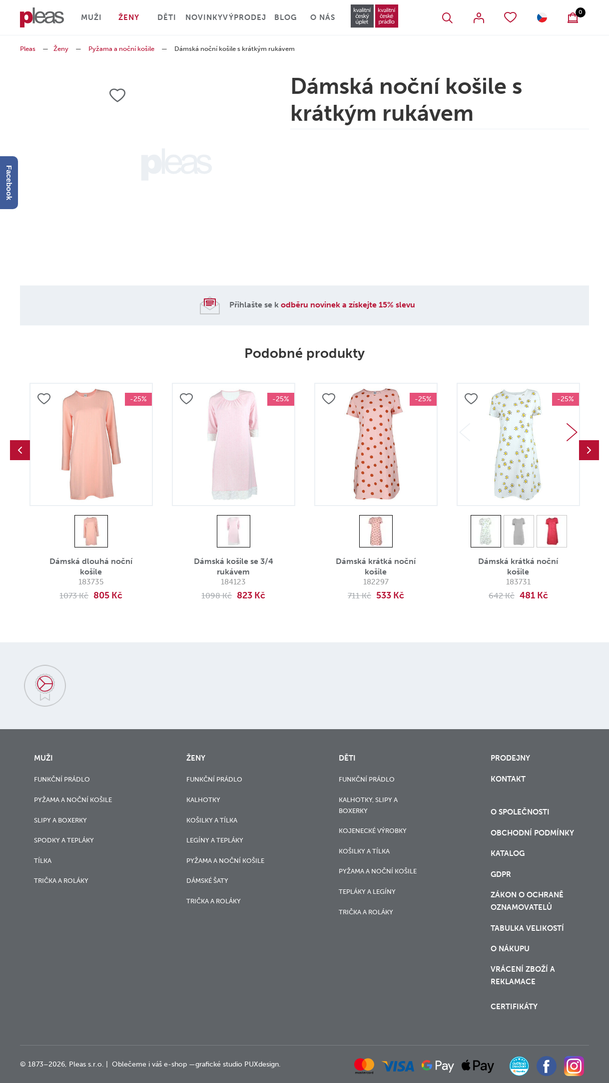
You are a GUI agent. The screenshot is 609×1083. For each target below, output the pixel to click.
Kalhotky (203, 800)
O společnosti (521, 812)
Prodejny (510, 758)
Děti (166, 17)
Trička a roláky (61, 880)
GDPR (501, 874)
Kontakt (508, 779)
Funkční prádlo (62, 779)
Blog (285, 17)
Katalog (509, 853)
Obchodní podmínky (532, 832)
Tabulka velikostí (528, 928)
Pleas (27, 48)
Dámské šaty (207, 880)
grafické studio (218, 1064)
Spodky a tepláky (64, 840)
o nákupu (510, 948)
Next (572, 432)
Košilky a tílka (211, 820)
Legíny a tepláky (214, 840)
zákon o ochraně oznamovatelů (527, 901)
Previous (20, 450)
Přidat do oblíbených (43, 398)
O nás (322, 17)
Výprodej (244, 17)
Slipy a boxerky (60, 820)
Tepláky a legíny (367, 891)
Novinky (204, 17)
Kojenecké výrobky (373, 830)
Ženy (128, 17)
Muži (91, 17)
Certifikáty (514, 1006)
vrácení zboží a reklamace (523, 975)
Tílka (42, 860)
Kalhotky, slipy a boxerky (368, 805)
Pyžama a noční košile (121, 48)
